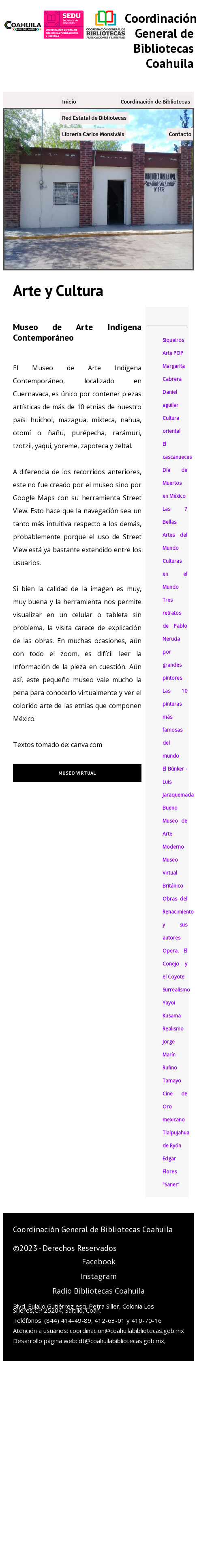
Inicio (69, 101)
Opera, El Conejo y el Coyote (175, 963)
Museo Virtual (77, 773)
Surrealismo (176, 989)
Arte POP (173, 353)
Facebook (99, 1261)
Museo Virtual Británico (173, 872)
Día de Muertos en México (175, 483)
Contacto (180, 134)
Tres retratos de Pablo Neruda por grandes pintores (175, 638)
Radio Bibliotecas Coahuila (98, 1291)
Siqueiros (173, 340)
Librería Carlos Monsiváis (93, 134)
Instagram (99, 1276)
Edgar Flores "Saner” (171, 1171)
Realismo (173, 1028)
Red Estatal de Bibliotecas (94, 117)
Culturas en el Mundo (175, 573)
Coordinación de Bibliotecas (155, 101)
